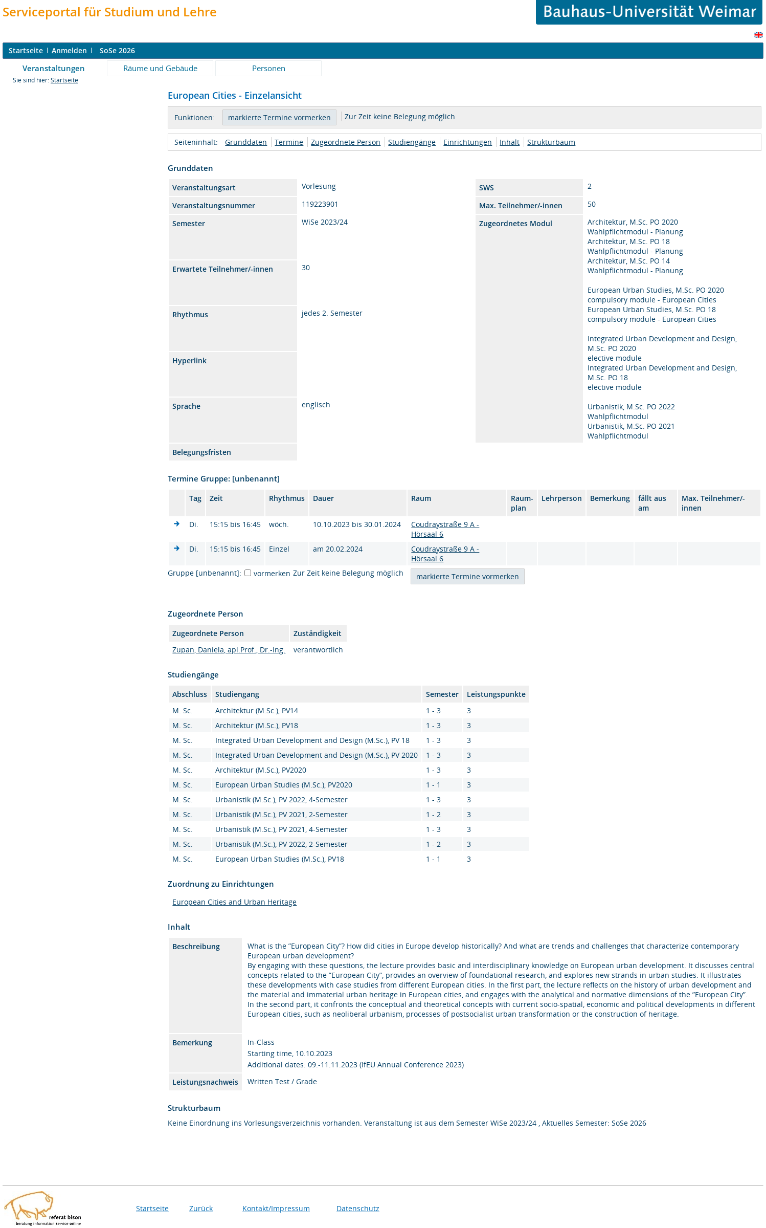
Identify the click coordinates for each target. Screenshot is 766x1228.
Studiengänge (412, 142)
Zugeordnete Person (345, 142)
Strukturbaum (551, 142)
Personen (268, 68)
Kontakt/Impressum (276, 1208)
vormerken (272, 573)
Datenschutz (357, 1208)
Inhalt (510, 142)
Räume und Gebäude (160, 68)
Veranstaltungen (53, 68)
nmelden (69, 50)
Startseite (64, 80)
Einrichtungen (467, 142)
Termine (289, 142)
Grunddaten (246, 142)
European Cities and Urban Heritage (234, 902)
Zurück (201, 1208)
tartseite (26, 50)
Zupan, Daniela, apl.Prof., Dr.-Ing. (228, 649)
